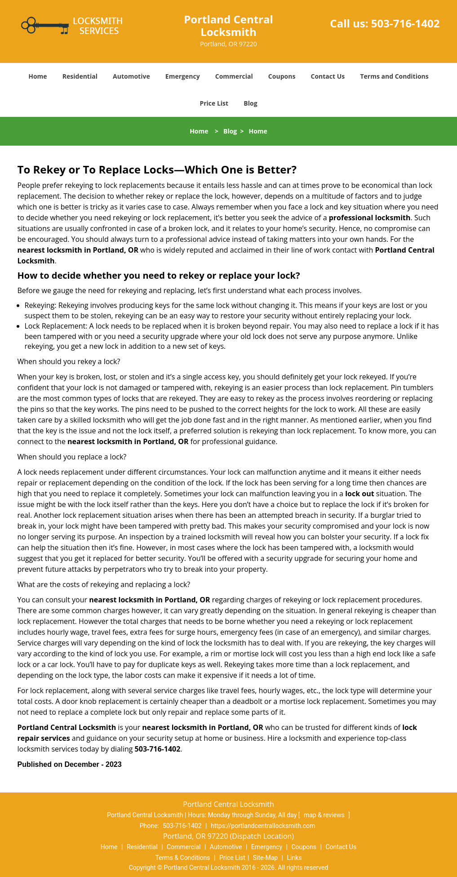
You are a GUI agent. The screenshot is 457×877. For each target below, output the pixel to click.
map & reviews (325, 815)
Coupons (281, 76)
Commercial (234, 76)
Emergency (182, 76)
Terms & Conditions (182, 857)
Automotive (131, 76)
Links (294, 857)
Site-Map (265, 857)
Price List (214, 103)
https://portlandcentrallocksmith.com (263, 825)
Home (37, 76)
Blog (250, 103)
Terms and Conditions (394, 76)
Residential (80, 76)
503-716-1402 (405, 23)
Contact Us (328, 76)
